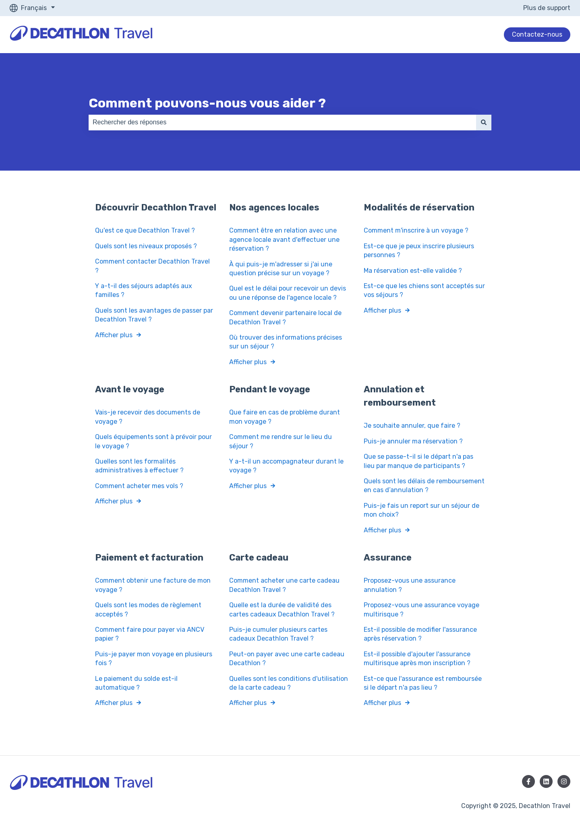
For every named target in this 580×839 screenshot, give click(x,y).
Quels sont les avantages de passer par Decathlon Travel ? (154, 314)
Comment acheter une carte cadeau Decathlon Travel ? (284, 585)
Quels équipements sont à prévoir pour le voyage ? (153, 441)
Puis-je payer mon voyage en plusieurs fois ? (153, 658)
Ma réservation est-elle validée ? (413, 270)
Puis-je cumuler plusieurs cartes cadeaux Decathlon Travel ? (278, 634)
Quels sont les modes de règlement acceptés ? (148, 609)
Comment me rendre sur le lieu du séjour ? (280, 441)
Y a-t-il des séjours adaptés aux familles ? (143, 290)
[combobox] (282, 122)
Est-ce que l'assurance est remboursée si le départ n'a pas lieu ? (423, 682)
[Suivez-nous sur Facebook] (528, 781)
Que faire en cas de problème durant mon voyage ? (284, 416)
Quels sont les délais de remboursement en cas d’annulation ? (424, 485)
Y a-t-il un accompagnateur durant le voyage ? (286, 466)
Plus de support (546, 8)
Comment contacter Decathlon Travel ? (152, 266)
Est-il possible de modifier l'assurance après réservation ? (420, 634)
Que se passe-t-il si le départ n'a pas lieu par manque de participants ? (418, 461)
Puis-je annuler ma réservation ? (413, 441)
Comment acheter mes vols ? (139, 485)
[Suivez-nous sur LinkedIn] (546, 781)
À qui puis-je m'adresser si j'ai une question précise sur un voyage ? (280, 268)
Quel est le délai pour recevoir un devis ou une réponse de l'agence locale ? (287, 292)
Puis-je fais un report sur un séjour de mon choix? (421, 509)
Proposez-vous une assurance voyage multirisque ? (421, 609)
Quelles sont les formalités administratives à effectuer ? (139, 466)
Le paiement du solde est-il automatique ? (136, 682)
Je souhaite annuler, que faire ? (412, 425)
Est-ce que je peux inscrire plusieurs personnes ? (419, 250)
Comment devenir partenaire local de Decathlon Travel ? (285, 317)
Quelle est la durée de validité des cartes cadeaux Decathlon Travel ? (282, 609)
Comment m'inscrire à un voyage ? (416, 230)
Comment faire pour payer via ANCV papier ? (149, 634)
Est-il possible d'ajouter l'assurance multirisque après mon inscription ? (418, 658)
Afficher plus (114, 334)
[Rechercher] (483, 122)
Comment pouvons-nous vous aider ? (207, 103)
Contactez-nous (537, 34)
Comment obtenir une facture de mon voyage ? (153, 585)
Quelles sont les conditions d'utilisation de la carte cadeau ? (288, 682)
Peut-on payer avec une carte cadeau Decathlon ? (286, 658)
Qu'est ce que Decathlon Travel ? (146, 230)
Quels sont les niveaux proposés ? (146, 245)
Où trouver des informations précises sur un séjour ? (285, 342)
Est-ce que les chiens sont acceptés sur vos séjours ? (424, 290)
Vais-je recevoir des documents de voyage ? (147, 416)
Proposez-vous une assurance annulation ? (410, 585)
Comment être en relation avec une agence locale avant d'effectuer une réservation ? (284, 239)
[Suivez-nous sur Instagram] (563, 781)
